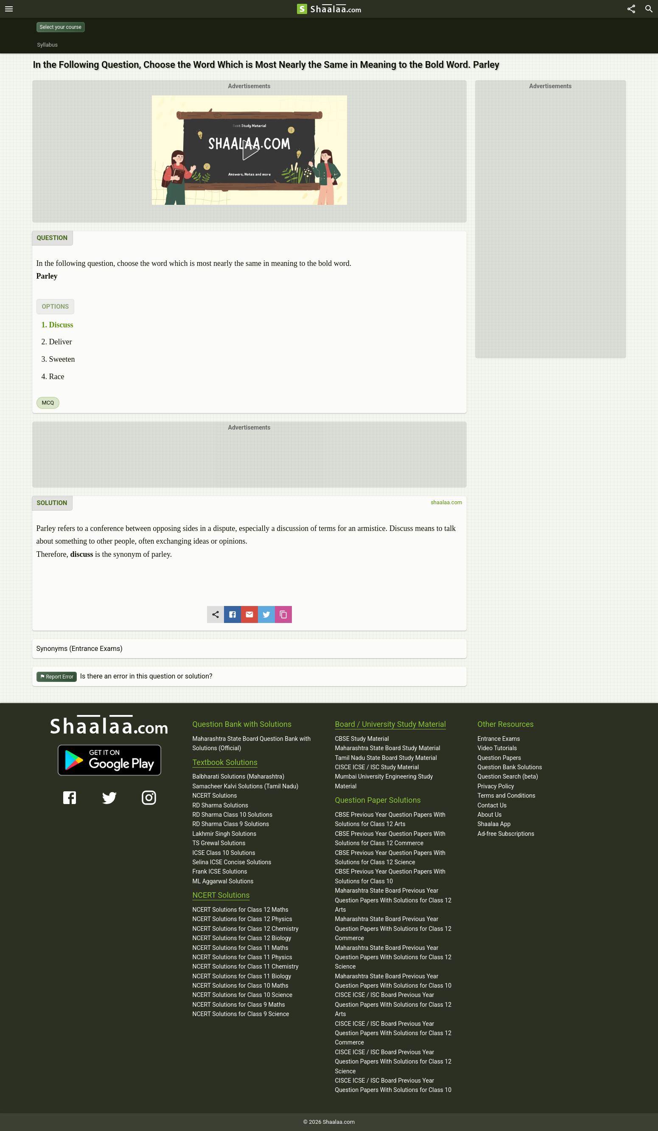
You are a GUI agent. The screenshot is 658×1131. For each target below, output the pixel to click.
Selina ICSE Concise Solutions (232, 862)
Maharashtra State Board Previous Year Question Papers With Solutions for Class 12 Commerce (393, 928)
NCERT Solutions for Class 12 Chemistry (246, 928)
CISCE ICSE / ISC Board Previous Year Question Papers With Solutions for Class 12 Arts (393, 1004)
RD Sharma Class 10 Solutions (233, 814)
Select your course (60, 27)
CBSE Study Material (362, 738)
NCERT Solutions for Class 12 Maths (240, 909)
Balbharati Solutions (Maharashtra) (239, 776)
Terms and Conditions (507, 795)
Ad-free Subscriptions (506, 833)
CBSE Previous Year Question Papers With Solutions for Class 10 (390, 876)
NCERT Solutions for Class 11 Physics (242, 957)
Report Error (56, 677)
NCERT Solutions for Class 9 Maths (239, 1004)
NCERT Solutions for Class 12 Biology (242, 938)
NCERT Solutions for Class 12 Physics (242, 919)
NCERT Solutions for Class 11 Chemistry (246, 966)
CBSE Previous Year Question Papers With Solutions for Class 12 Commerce (390, 838)
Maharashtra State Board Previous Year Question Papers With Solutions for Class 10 (393, 981)
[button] (249, 150)
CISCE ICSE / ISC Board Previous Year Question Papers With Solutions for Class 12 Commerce (393, 1033)
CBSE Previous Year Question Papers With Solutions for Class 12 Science (390, 857)
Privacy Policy (496, 786)
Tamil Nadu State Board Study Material (386, 757)
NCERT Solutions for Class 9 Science (241, 1014)
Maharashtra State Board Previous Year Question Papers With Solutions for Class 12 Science (393, 957)
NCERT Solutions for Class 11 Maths (240, 947)
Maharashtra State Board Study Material (387, 748)
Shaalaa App (494, 824)
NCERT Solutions (215, 795)
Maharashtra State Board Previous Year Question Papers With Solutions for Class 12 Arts (393, 900)
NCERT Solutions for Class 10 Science (243, 994)
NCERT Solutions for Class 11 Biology (242, 976)
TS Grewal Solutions (219, 843)
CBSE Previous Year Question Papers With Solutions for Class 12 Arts (390, 819)
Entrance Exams (499, 738)
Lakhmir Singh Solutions (225, 833)
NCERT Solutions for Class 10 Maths (240, 985)
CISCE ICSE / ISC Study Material (377, 767)
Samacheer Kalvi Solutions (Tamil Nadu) (246, 786)
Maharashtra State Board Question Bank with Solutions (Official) (252, 743)
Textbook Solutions (225, 762)
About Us (490, 814)
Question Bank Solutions (510, 767)
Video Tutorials (497, 748)
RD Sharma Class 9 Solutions (231, 824)
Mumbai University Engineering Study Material (384, 781)
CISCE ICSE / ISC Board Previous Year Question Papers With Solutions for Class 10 (393, 1085)
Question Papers (499, 757)
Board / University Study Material (390, 724)
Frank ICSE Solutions (220, 871)
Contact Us (492, 805)
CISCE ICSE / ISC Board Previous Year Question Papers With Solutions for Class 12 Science (393, 1062)
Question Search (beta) (508, 776)
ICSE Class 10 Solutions (224, 852)
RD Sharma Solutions (220, 805)
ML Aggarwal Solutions (223, 881)
